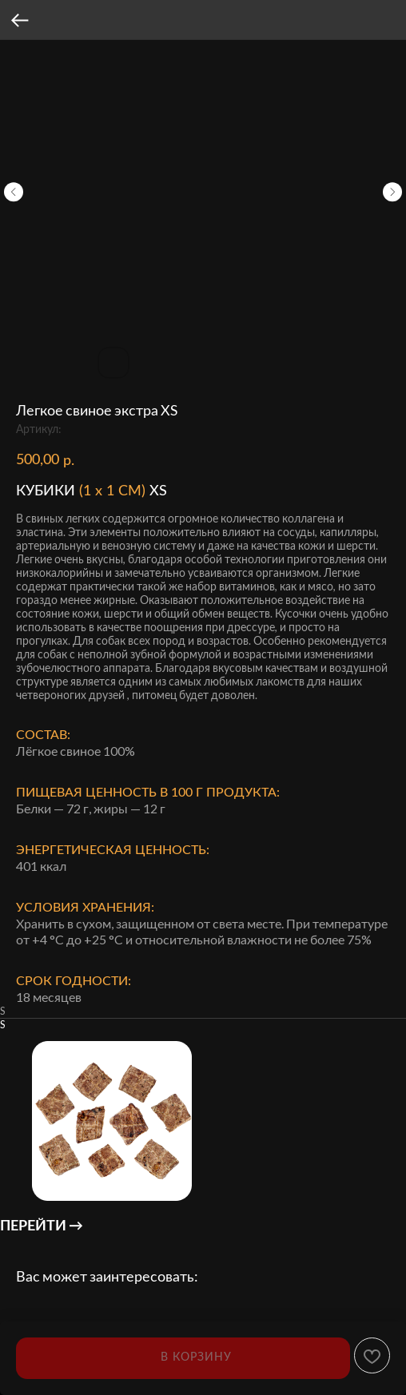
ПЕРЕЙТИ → (41, 1225)
